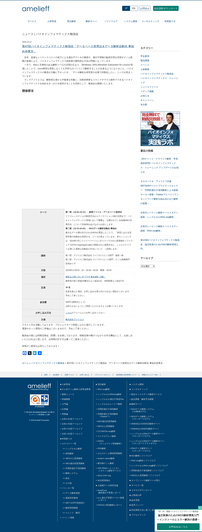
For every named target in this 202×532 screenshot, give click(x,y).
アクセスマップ (138, 515)
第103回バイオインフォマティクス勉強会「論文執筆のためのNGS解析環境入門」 (159, 244)
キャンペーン (147, 100)
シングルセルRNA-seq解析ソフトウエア (149, 465)
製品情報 (144, 60)
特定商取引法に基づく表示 (143, 510)
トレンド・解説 (72, 513)
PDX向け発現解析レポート (110, 505)
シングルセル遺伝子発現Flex (111, 399)
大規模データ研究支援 (108, 485)
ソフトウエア (111, 21)
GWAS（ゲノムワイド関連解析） (110, 442)
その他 (68, 483)
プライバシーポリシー (102, 375)
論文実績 (135, 500)
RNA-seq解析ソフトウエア (143, 460)
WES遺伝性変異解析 (74, 463)
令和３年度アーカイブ (72, 434)
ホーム (25, 363)
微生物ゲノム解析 (106, 463)
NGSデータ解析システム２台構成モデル (142, 410)
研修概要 (66, 399)
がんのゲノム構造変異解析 (110, 453)
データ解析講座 (72, 493)
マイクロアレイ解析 (107, 436)
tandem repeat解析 (106, 458)
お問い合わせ (84, 375)
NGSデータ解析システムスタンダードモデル (142, 417)
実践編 (65, 414)
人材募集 (144, 69)
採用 (45, 375)
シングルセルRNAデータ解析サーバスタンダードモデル (147, 434)
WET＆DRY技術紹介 (74, 503)
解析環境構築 (71, 508)
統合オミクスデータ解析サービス (146, 394)
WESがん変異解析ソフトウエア (145, 475)
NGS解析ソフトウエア (141, 456)
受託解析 (71, 21)
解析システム (71, 473)
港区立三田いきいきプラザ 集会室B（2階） (85, 277)
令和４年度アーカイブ (72, 429)
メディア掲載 (147, 91)
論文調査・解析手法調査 (142, 399)
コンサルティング (150, 21)
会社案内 (56, 375)
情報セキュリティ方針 (150, 375)
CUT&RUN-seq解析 (106, 431)
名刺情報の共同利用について (126, 375)
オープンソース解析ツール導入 (145, 480)
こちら (68, 313)
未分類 (143, 104)
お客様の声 (136, 495)
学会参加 (144, 56)
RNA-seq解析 (104, 389)
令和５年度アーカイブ (72, 424)
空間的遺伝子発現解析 (75, 468)
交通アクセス (69, 375)
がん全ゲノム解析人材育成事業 (76, 389)
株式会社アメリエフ (74, 319)
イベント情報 (68, 517)
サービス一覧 (137, 485)
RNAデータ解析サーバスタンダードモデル (141, 449)
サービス (32, 21)
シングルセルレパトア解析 (110, 404)
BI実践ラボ (170, 21)
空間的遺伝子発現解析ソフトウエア (147, 470)
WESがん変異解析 (73, 458)
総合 (67, 478)
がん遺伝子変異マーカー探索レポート (111, 499)
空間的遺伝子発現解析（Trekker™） (108, 415)
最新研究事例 (71, 498)
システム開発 (130, 21)
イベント (144, 65)
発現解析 (69, 453)
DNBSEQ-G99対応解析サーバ (145, 429)
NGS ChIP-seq (104, 475)
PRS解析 (102, 448)
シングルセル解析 (73, 448)
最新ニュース (68, 394)
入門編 (65, 404)
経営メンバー (137, 505)
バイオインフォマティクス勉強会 (157, 73)
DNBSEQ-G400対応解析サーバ (145, 424)
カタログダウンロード (141, 490)
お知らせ (144, 95)
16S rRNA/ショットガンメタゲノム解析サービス (109, 469)
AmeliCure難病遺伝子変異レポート (109, 491)
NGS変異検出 (104, 480)
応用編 (65, 409)
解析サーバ (91, 21)
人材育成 (51, 21)
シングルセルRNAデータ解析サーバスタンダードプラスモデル (147, 442)
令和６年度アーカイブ (72, 419)
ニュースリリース (149, 87)
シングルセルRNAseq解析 (110, 394)
